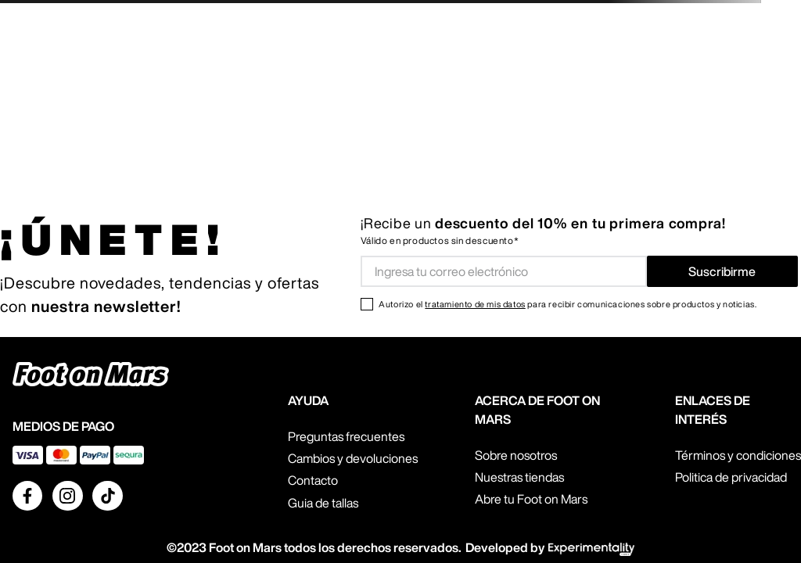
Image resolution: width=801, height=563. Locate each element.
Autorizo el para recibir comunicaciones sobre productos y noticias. (567, 303)
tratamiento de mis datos (475, 303)
